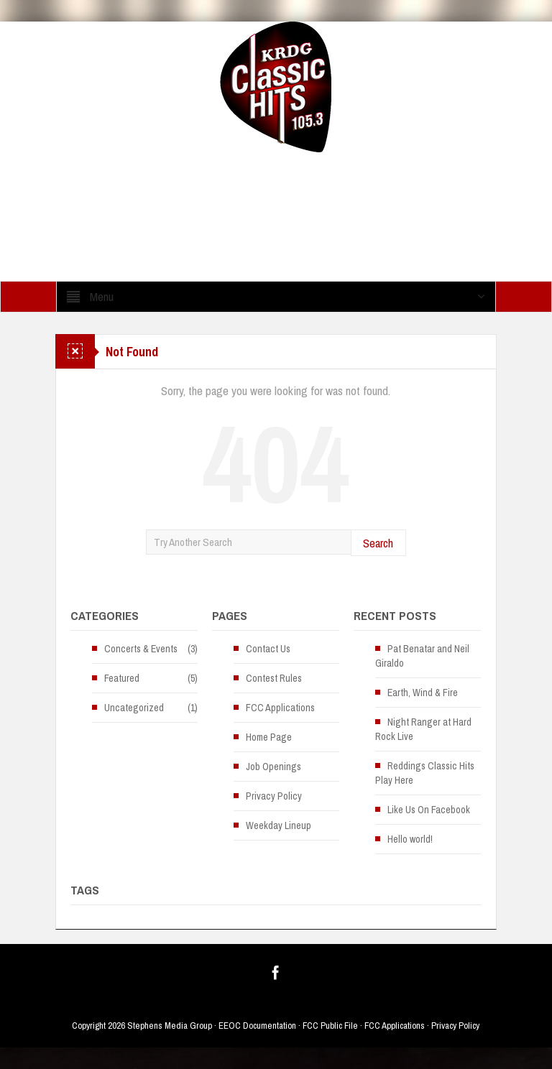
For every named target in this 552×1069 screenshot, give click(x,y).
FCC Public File (330, 1025)
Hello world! (410, 839)
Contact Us (268, 648)
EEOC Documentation (257, 1025)
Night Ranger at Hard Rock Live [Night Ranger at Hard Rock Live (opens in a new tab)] (423, 729)
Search (378, 542)
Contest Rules (274, 678)
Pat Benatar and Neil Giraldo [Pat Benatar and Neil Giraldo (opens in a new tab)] (422, 656)
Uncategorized (134, 707)
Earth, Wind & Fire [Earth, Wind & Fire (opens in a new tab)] (422, 692)
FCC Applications (280, 707)
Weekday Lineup (278, 825)
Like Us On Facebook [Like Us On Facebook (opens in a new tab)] (428, 809)
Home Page (269, 737)
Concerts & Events (141, 648)
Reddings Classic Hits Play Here (424, 773)
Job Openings (273, 766)
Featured (121, 678)
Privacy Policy (274, 796)
